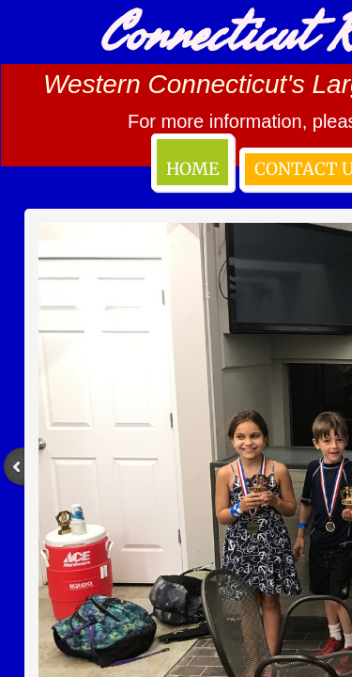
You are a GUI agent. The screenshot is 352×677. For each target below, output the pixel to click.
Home (192, 169)
